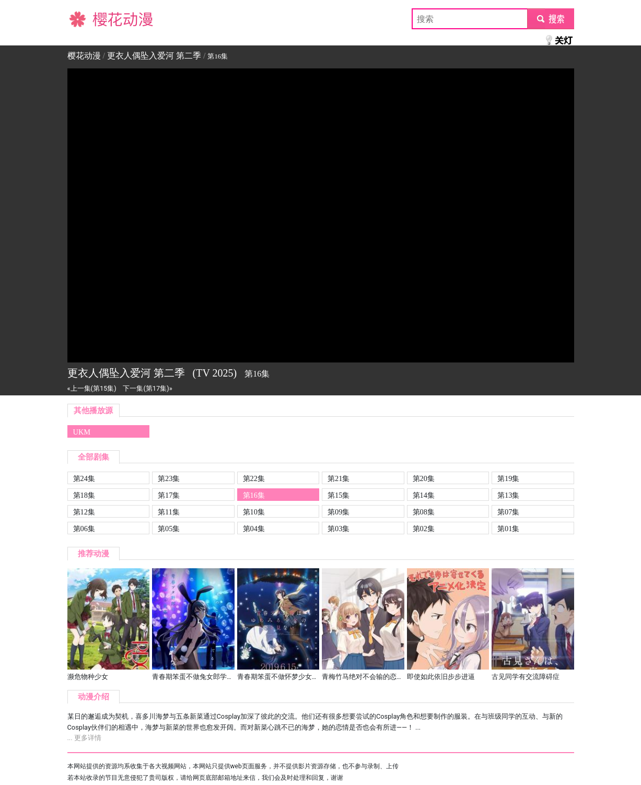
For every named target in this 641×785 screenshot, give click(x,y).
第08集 (424, 512)
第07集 (508, 512)
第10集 (254, 512)
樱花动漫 (84, 19)
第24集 (84, 478)
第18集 (84, 495)
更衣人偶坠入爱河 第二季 (154, 55)
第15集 (338, 495)
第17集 (169, 495)
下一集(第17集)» (147, 388)
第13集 (508, 495)
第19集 (508, 478)
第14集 (424, 495)
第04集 (254, 528)
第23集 (169, 478)
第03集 (338, 528)
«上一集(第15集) (91, 388)
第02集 (424, 528)
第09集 (338, 512)
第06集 (84, 528)
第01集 (508, 528)
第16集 (254, 495)
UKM (82, 432)
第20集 (424, 478)
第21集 (338, 478)
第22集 (254, 478)
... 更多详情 (84, 738)
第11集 (169, 512)
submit (550, 19)
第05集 (169, 528)
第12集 (84, 512)
